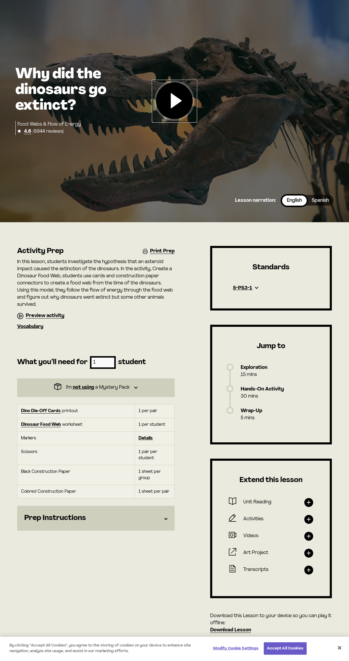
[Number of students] (103, 362)
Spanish (320, 200)
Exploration (254, 367)
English (294, 200)
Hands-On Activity (262, 389)
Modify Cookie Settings (236, 648)
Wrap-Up (251, 411)
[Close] (339, 647)
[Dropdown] (96, 387)
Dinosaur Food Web (41, 424)
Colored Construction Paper (48, 491)
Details (146, 438)
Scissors (29, 452)
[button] (174, 101)
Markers (28, 438)
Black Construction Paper (45, 472)
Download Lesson (230, 630)
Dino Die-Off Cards (41, 411)
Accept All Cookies (285, 648)
